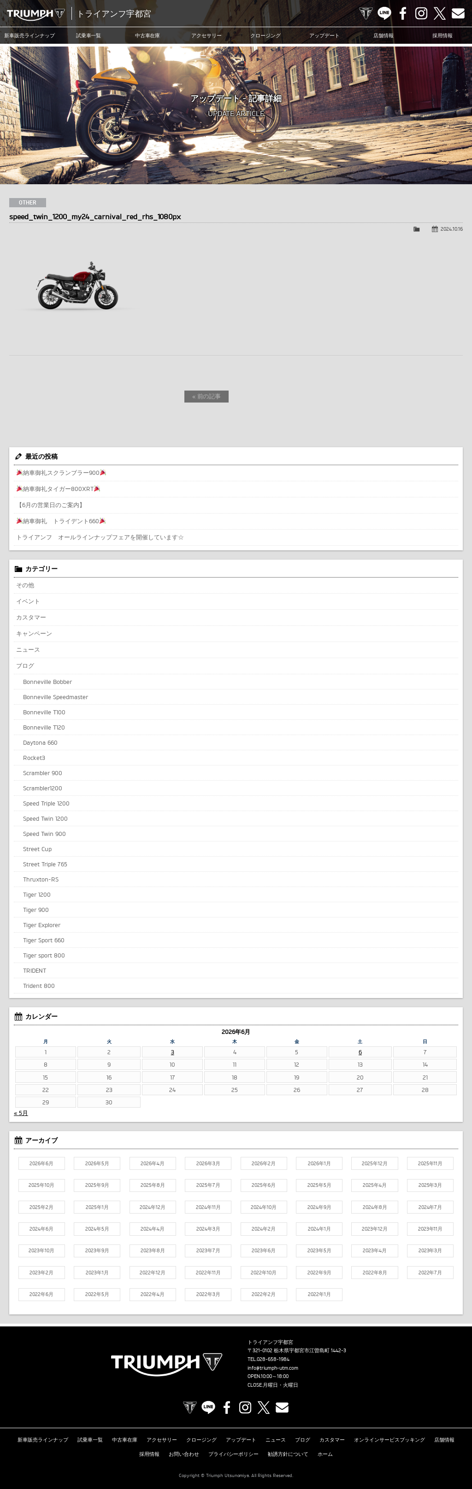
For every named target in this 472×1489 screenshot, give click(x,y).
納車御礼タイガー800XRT (58, 488)
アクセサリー (206, 35)
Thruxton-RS (41, 879)
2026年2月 (264, 1163)
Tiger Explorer (41, 924)
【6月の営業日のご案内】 (50, 504)
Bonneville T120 (44, 727)
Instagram (421, 13)
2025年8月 (153, 1185)
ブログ (25, 665)
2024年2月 (264, 1229)
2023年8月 (153, 1250)
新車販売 (29, 35)
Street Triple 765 (45, 864)
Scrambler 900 (42, 773)
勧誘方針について (288, 1454)
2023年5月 (319, 1250)
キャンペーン (34, 633)
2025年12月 (375, 1163)
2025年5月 (319, 1185)
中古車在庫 (147, 35)
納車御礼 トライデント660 (61, 521)
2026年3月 (208, 1163)
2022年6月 (41, 1294)
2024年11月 (208, 1207)
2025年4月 (375, 1185)
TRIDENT (34, 970)
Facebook (403, 13)
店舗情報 (383, 35)
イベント (28, 601)
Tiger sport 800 (44, 955)
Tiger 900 (36, 909)
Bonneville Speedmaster (55, 697)
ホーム (325, 1454)
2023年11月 (430, 1229)
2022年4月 (153, 1294)
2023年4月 (375, 1250)
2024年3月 (208, 1229)
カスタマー (31, 617)
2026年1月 (319, 1163)
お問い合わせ (184, 1454)
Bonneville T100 (44, 712)
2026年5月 (97, 1163)
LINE (384, 13)
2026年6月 (41, 1163)
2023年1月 (97, 1272)
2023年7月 (208, 1250)
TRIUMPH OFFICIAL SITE (366, 13)
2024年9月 (319, 1207)
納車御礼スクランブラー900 (61, 472)
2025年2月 (41, 1207)
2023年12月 (375, 1229)
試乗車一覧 (88, 35)
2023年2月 (41, 1272)
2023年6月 (264, 1250)
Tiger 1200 (37, 894)
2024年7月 (430, 1207)
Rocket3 (34, 757)
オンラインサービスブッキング (389, 1439)
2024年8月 (375, 1207)
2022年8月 (375, 1272)
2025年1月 (97, 1207)
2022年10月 (264, 1272)
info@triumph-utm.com (273, 1368)
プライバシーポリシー (233, 1454)
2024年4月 (153, 1229)
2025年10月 (41, 1185)
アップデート (324, 35)
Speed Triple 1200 (46, 803)
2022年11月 (208, 1272)
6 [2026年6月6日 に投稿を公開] (360, 1052)
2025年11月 (430, 1163)
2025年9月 (97, 1185)
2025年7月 (208, 1185)
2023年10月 (41, 1250)
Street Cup (37, 849)
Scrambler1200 (42, 788)
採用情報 (442, 35)
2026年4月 (153, 1163)
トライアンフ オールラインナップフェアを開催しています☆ (100, 537)
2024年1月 (319, 1229)
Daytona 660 (40, 742)
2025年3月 (430, 1185)
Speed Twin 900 (44, 833)
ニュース (28, 649)
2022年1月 (319, 1294)
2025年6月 (264, 1185)
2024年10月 (264, 1207)
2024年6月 (41, 1229)
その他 (25, 585)
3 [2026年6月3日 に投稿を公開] (172, 1052)
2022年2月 (264, 1294)
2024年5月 (97, 1229)
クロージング (265, 35)
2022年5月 (97, 1294)
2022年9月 (319, 1272)
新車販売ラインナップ (43, 1439)
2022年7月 (430, 1272)
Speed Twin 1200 (45, 818)
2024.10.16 (452, 229)
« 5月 (21, 1112)
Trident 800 (39, 985)
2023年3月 (430, 1250)
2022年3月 (208, 1294)
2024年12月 (152, 1207)
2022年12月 (152, 1272)
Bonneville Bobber (47, 681)
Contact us (458, 13)
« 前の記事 (206, 396)
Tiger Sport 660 (44, 940)
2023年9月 (97, 1250)
